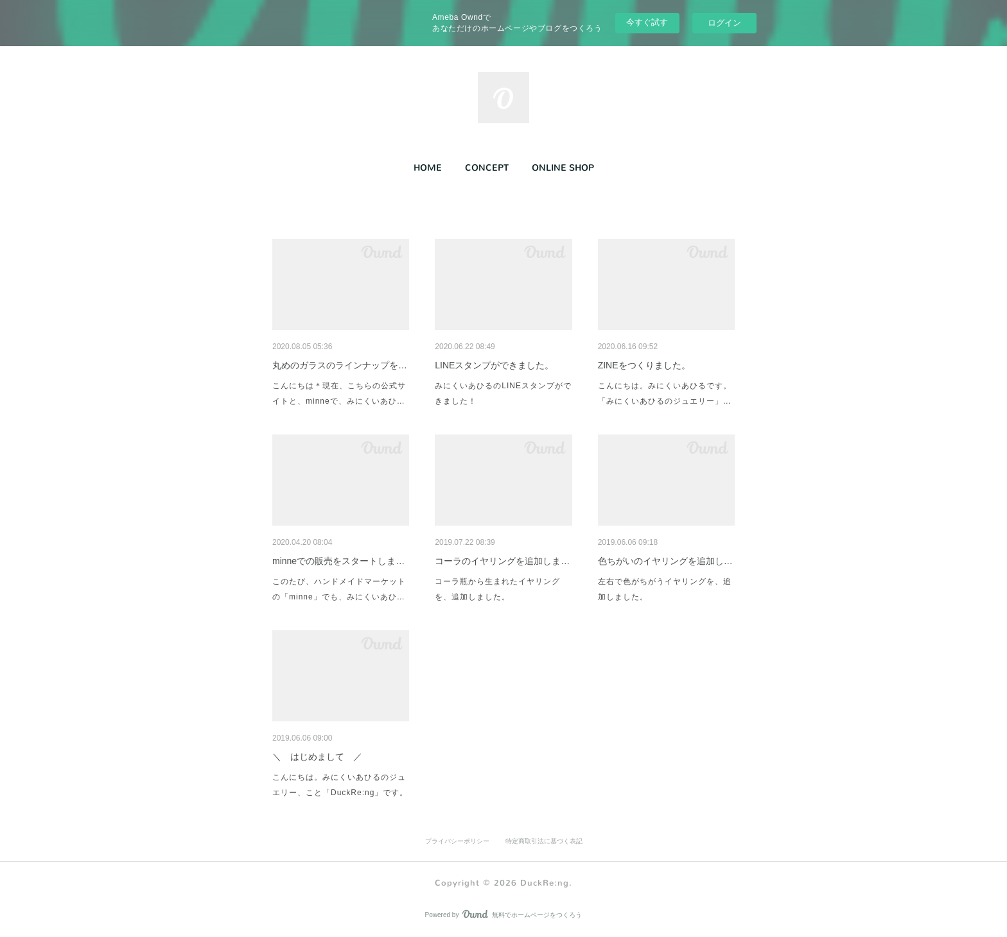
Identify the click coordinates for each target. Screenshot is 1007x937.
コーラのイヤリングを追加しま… (502, 561)
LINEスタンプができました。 (494, 365)
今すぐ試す (647, 22)
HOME (428, 168)
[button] (428, 168)
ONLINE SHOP (563, 168)
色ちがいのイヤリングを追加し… (665, 561)
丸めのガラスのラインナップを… (339, 365)
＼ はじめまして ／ (317, 757)
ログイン (724, 23)
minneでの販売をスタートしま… (338, 561)
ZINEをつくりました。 (644, 365)
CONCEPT (487, 168)
